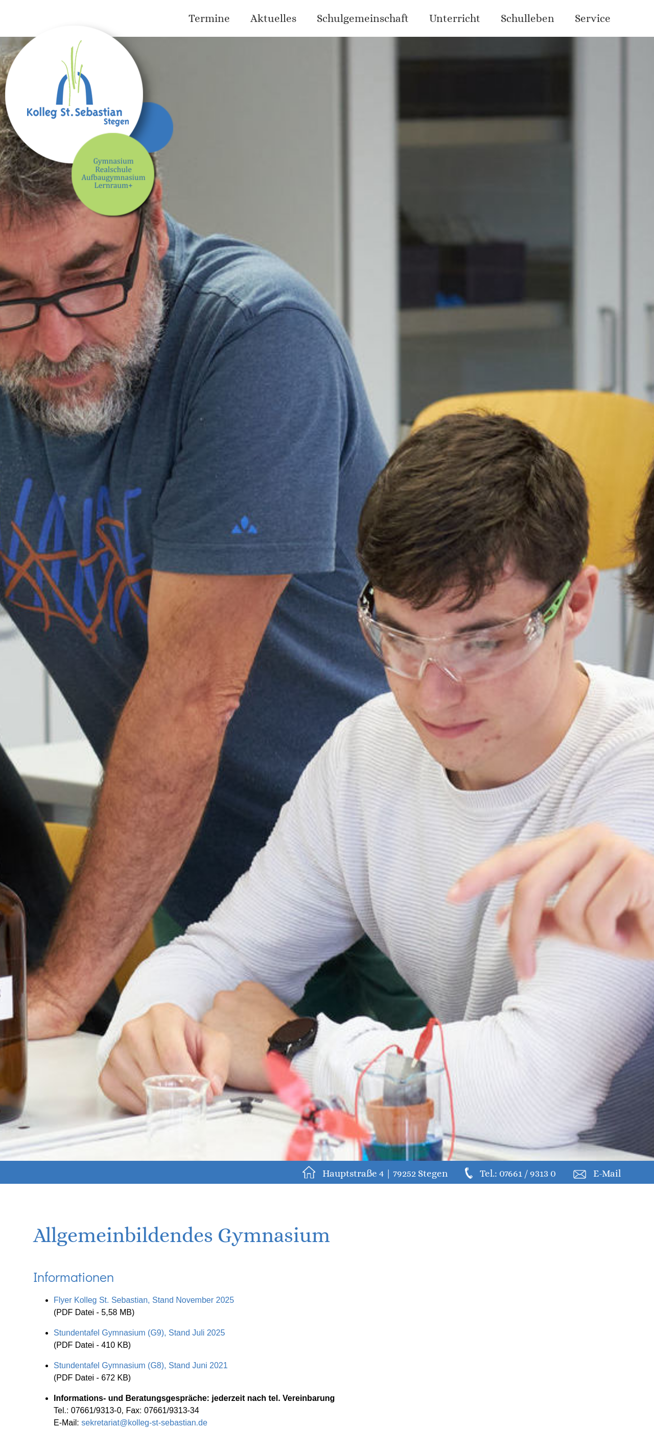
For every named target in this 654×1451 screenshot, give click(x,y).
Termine (209, 18)
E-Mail (607, 1173)
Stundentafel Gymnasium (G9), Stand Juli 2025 (139, 1332)
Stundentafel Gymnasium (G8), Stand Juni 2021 (141, 1365)
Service (593, 18)
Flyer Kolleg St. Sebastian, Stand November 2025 (144, 1300)
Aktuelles (273, 18)
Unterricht (454, 18)
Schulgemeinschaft (363, 18)
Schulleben (527, 18)
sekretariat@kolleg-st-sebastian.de (144, 1422)
